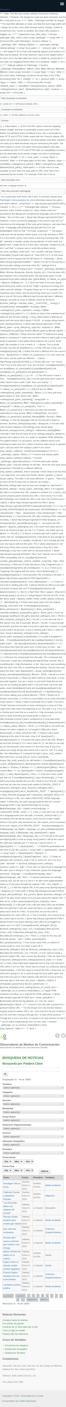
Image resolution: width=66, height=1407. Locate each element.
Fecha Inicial (8, 1157)
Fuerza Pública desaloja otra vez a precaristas (11, 1276)
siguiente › (32, 1299)
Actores (6, 1133)
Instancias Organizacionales (16, 1125)
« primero (8, 1296)
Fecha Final (8, 1166)
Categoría (7, 1092)
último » (44, 1299)
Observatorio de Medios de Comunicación (29, 1044)
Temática (7, 1084)
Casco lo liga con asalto (13, 1330)
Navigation (5, 9)
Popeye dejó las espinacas (15, 1334)
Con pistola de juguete (13, 1323)
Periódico (7, 1149)
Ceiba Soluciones (27, 1401)
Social (48, 1255)
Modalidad (7, 1108)
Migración (50, 1195)
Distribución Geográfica (16, 1349)
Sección (6, 1100)
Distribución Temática (15, 1353)
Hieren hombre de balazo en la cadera (11, 1255)
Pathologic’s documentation (13, 200)
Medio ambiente (53, 1185)
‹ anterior (20, 1296)
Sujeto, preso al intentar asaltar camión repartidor (11, 1265)
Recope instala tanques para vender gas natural (12, 1220)
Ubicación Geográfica (13, 1141)
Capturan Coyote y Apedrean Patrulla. (11, 1195)
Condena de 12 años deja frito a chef (20, 1327)
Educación (50, 1208)
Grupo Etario (9, 1116)
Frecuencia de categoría (16, 1345)
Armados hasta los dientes (15, 1320)
